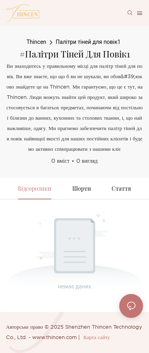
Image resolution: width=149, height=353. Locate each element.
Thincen (36, 42)
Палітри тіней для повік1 (88, 42)
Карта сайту (96, 337)
